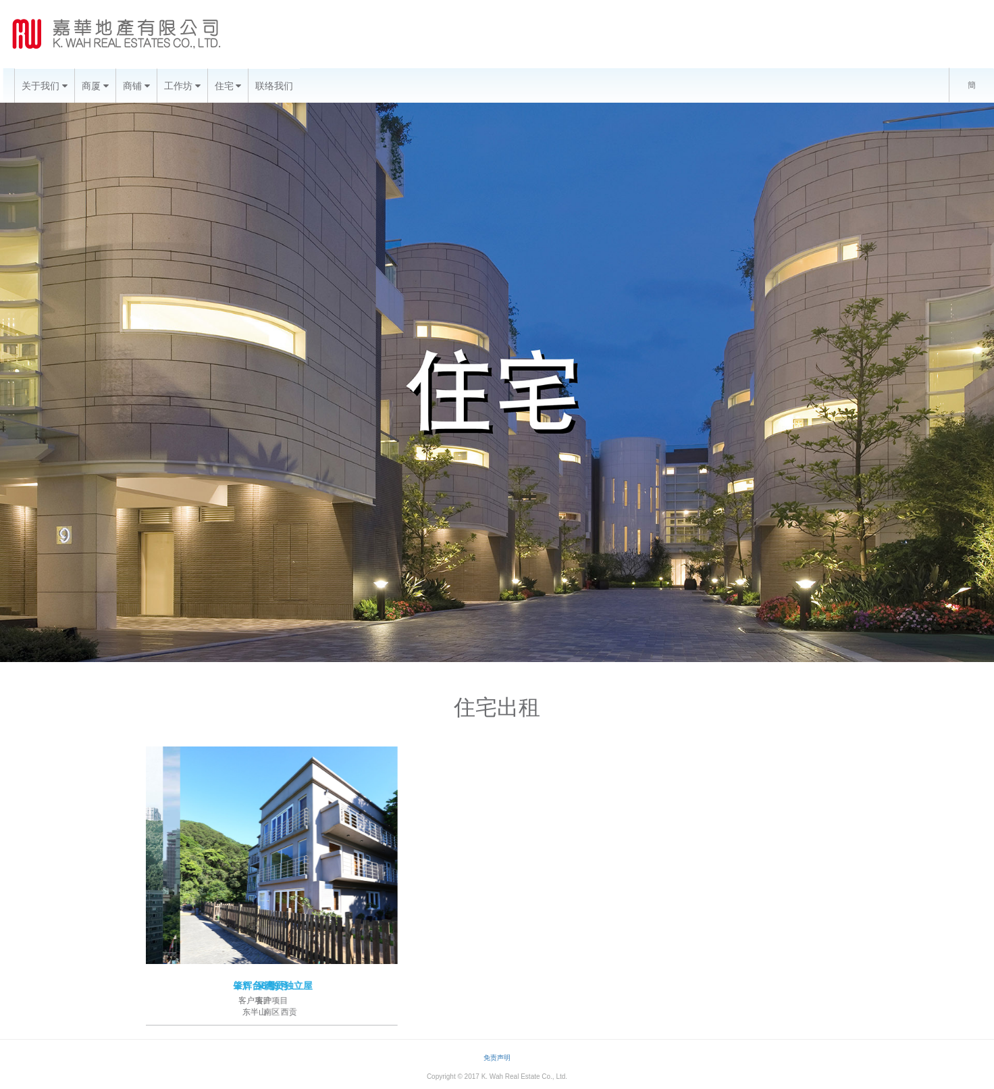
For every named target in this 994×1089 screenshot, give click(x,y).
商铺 (136, 85)
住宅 (228, 85)
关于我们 (45, 85)
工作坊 (182, 85)
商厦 (95, 85)
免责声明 (497, 1057)
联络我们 (274, 85)
